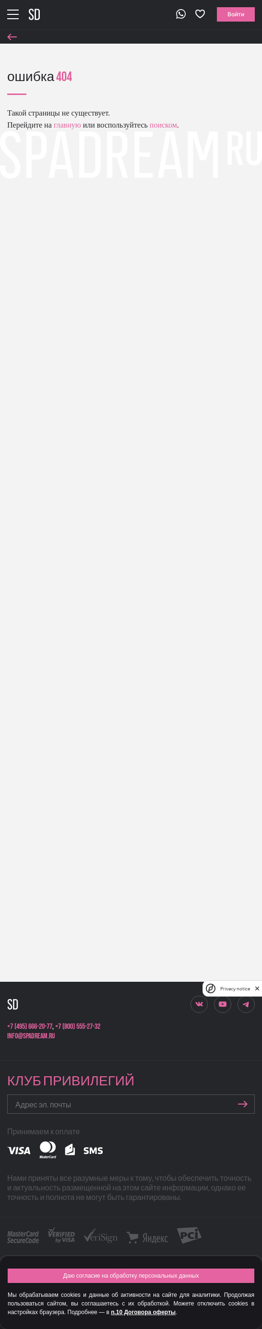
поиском (162, 125)
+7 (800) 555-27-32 (77, 1026)
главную (66, 125)
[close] (257, 988)
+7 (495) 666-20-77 (29, 1026)
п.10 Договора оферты (143, 1312)
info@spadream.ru (31, 1036)
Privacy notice (235, 988)
